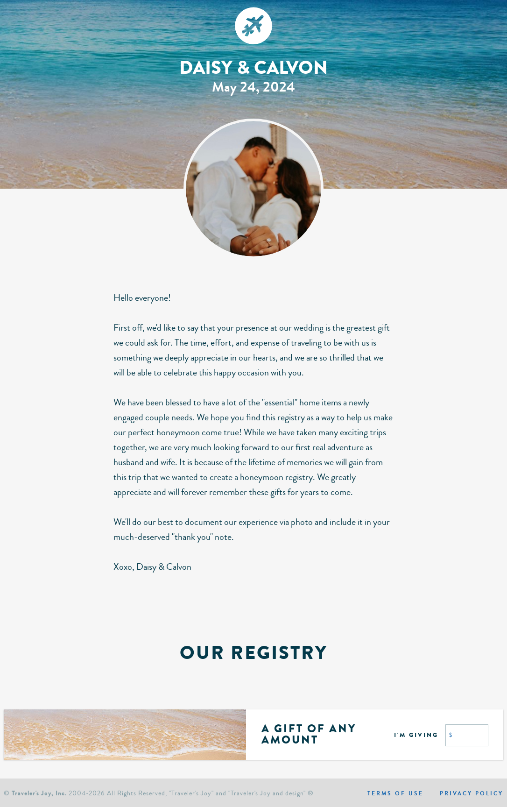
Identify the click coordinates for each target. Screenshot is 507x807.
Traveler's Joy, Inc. (39, 793)
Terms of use (395, 793)
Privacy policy (471, 793)
